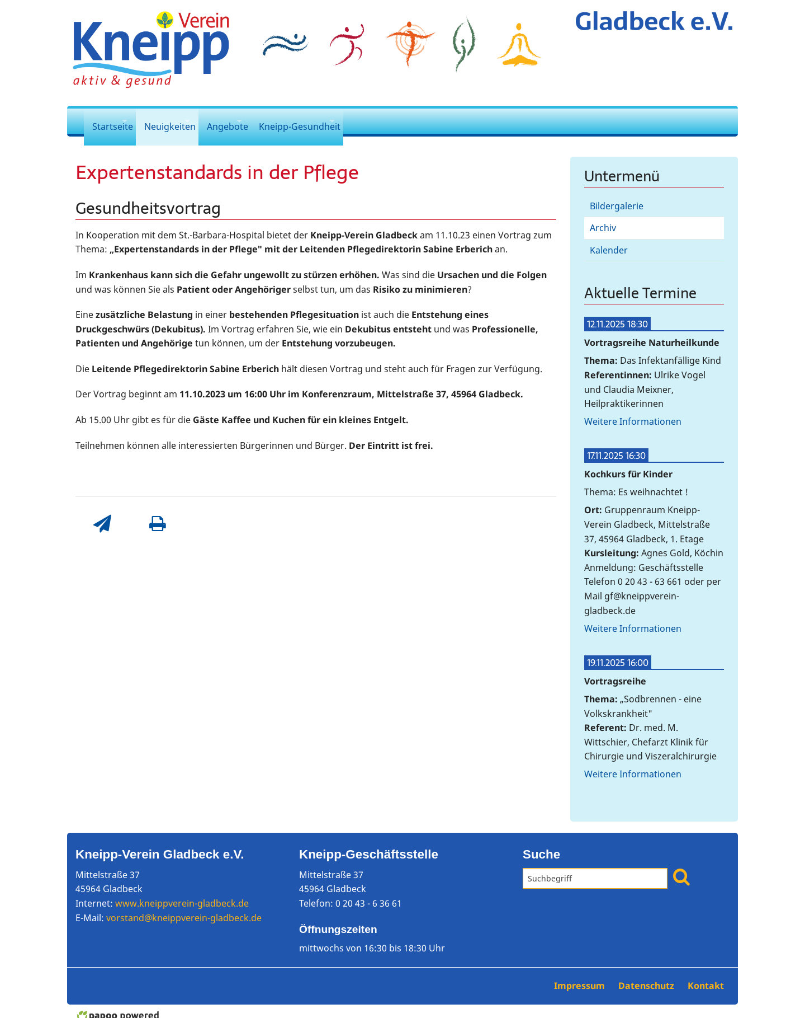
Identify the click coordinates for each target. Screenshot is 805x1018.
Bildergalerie (616, 197)
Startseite (112, 121)
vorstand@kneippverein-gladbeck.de (184, 909)
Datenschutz (647, 976)
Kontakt (706, 976)
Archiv (603, 219)
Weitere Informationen (632, 412)
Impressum (580, 976)
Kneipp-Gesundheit (350, 121)
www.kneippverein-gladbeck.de (182, 894)
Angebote (261, 121)
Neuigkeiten (186, 121)
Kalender (609, 241)
